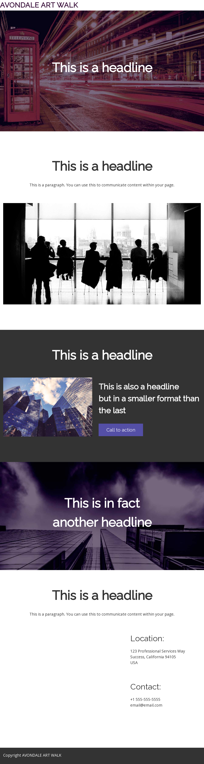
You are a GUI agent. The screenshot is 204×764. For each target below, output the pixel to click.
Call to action (120, 430)
